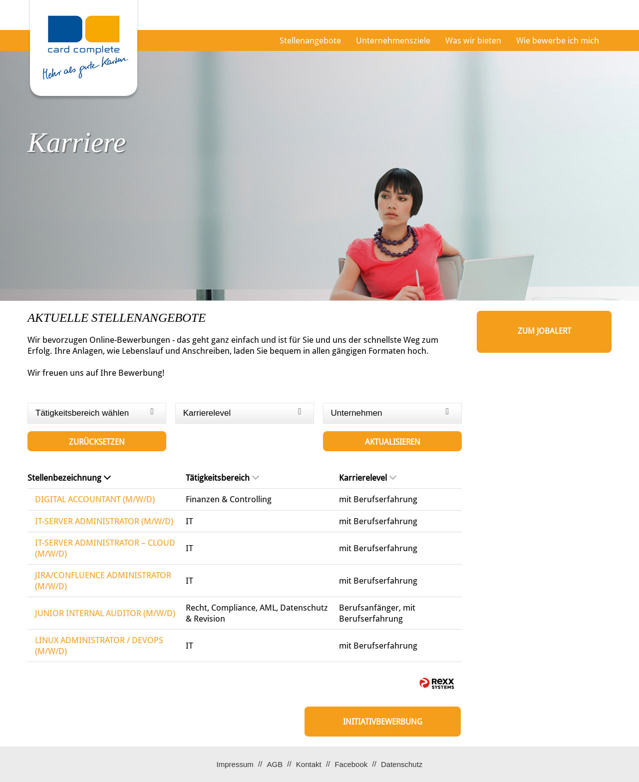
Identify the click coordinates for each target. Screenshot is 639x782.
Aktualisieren (392, 442)
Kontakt (308, 764)
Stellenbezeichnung (69, 478)
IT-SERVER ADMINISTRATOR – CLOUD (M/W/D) (105, 548)
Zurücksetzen (97, 442)
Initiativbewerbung (382, 722)
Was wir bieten (473, 40)
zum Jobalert (544, 331)
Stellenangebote (310, 40)
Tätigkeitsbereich (222, 478)
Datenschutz (401, 764)
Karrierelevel (367, 478)
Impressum (235, 764)
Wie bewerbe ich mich (557, 40)
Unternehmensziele (393, 40)
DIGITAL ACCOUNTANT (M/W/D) (95, 499)
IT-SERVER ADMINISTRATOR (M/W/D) (104, 521)
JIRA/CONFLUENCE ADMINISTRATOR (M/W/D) (103, 580)
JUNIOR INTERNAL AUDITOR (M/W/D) (105, 613)
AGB (275, 764)
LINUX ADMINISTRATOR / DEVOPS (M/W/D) (99, 645)
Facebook (350, 764)
